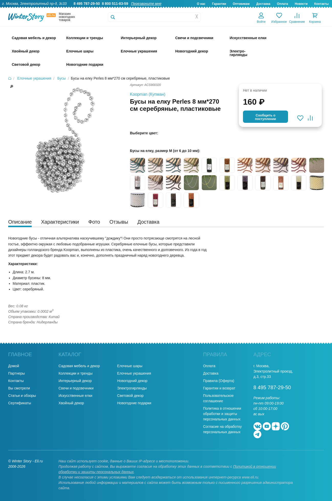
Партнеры (16, 373)
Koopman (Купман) (147, 94)
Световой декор (130, 396)
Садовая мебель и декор (79, 366)
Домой (13, 366)
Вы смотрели (19, 388)
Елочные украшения (134, 373)
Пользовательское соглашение (218, 398)
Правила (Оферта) (218, 381)
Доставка (263, 4)
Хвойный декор (71, 403)
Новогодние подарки (134, 403)
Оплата (282, 4)
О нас (201, 4)
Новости (301, 4)
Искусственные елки (75, 396)
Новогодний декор (132, 381)
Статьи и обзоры (22, 396)
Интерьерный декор (75, 381)
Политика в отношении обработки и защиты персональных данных (222, 413)
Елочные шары (129, 366)
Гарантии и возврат (219, 388)
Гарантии (219, 4)
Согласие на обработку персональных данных (222, 429)
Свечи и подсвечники (76, 388)
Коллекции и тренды (76, 373)
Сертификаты (19, 403)
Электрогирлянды (132, 388)
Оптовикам (241, 4)
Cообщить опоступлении (265, 117)
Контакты (321, 4)
